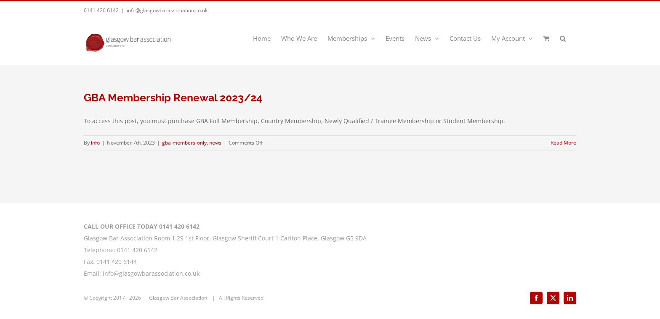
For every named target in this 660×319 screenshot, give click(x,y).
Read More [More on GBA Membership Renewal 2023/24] (563, 142)
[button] (563, 37)
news (215, 142)
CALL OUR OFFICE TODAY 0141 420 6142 (142, 226)
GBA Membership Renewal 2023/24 (173, 97)
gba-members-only (184, 142)
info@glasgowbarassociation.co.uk (167, 10)
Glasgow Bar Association (178, 297)
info (95, 142)
